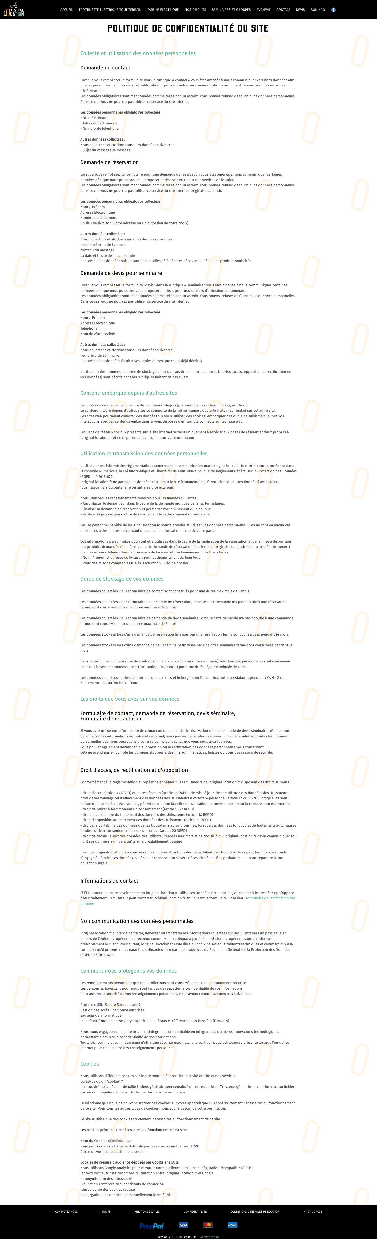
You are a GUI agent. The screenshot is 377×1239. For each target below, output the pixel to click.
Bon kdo (318, 10)
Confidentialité (195, 1211)
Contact (283, 10)
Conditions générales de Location (255, 1211)
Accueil (66, 10)
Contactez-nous (66, 1211)
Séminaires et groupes (231, 10)
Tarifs (106, 1211)
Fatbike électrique (163, 10)
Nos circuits (195, 10)
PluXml (178, 1237)
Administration (210, 1237)
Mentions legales (147, 1211)
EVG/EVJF (264, 10)
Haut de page (313, 1211)
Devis (300, 10)
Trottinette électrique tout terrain (110, 10)
